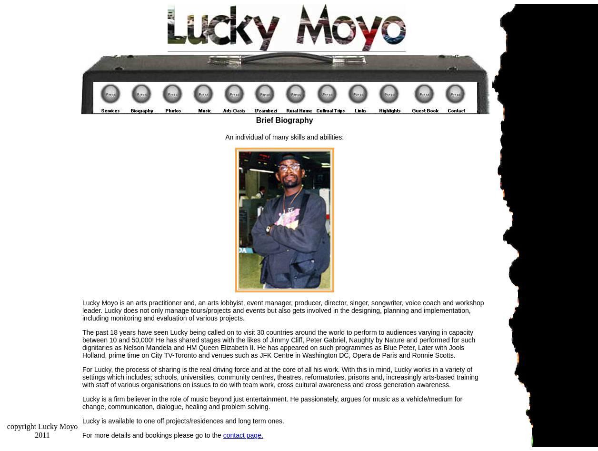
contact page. (243, 435)
